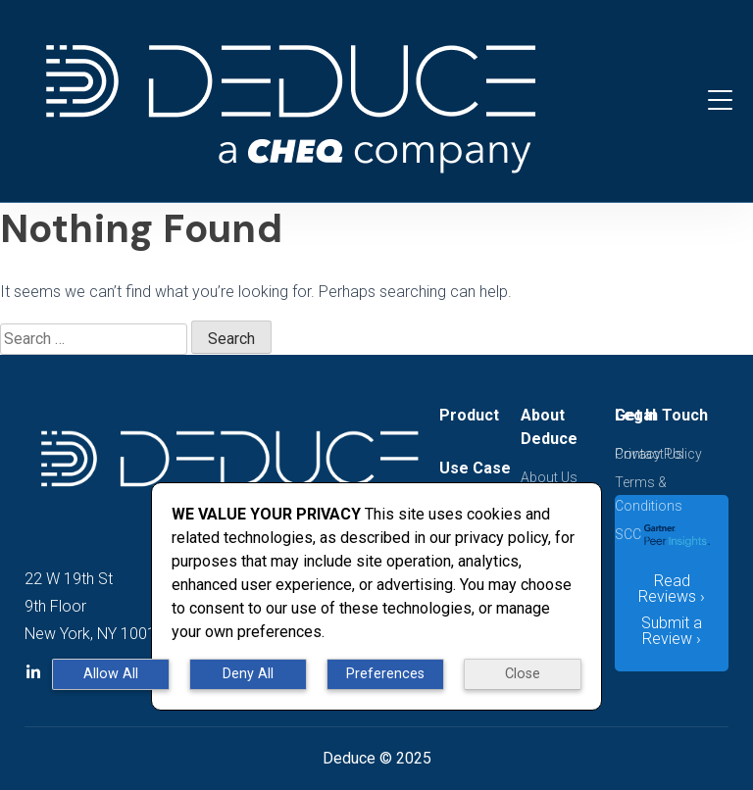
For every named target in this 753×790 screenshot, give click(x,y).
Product (469, 415)
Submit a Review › (671, 631)
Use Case (475, 468)
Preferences (385, 674)
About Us (549, 477)
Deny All (248, 674)
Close (522, 674)
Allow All (110, 674)
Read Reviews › (671, 589)
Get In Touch (661, 415)
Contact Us (649, 454)
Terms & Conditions (648, 494)
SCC (628, 534)
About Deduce (549, 427)
